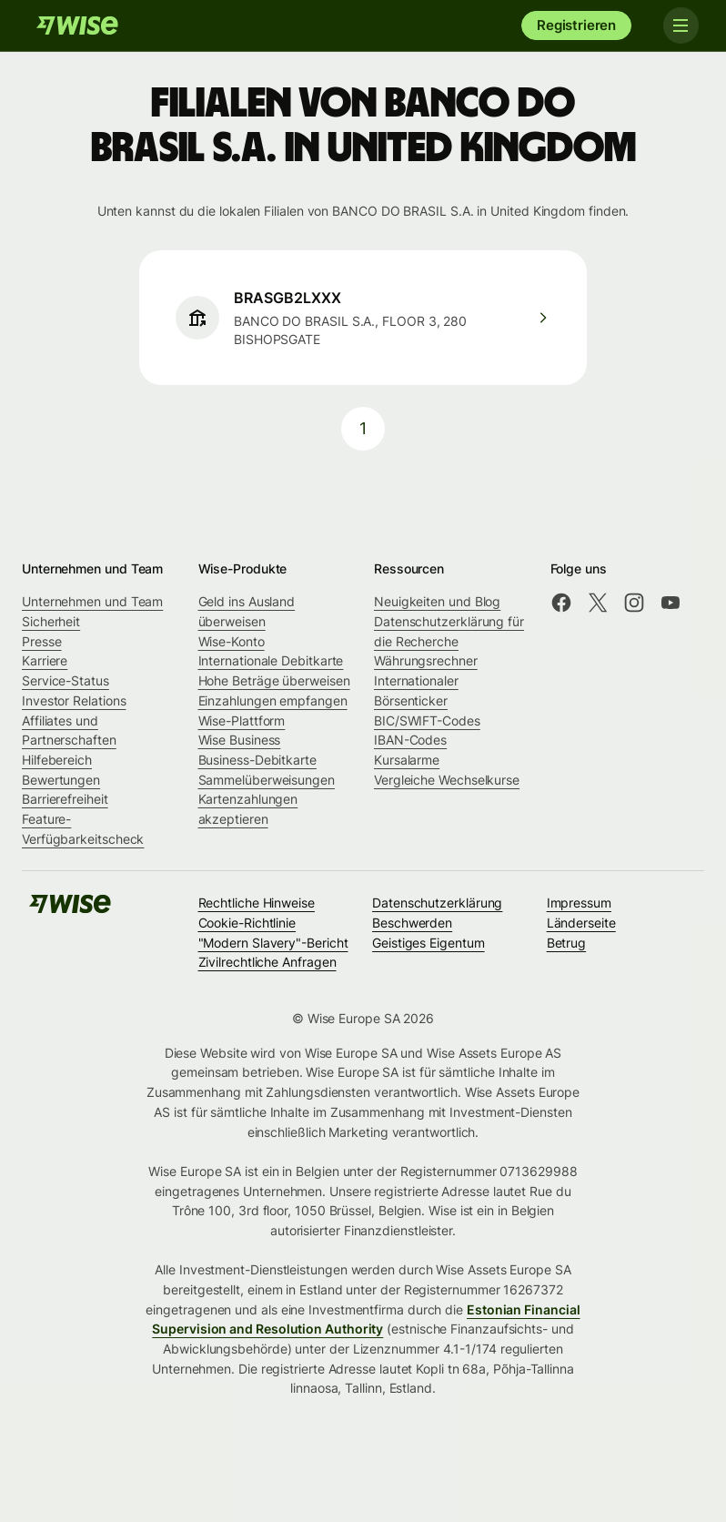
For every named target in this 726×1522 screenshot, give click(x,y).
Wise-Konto (231, 641)
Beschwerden (412, 922)
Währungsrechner (426, 660)
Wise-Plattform (242, 720)
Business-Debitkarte (257, 759)
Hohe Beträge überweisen (274, 680)
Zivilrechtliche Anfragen (267, 961)
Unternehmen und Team (92, 601)
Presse (42, 641)
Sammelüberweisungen (266, 779)
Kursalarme (406, 759)
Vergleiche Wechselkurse (446, 779)
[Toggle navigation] (678, 25)
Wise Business (239, 739)
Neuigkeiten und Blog (437, 601)
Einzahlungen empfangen (273, 700)
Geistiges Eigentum (428, 942)
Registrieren (576, 25)
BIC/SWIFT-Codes (427, 720)
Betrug (567, 942)
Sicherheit (51, 621)
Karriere (44, 660)
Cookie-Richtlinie (247, 922)
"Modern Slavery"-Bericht (273, 942)
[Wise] (77, 25)
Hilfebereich (57, 759)
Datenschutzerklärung (437, 902)
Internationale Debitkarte (271, 660)
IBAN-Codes (410, 739)
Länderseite (581, 922)
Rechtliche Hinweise (256, 902)
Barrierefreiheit (65, 799)
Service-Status (65, 680)
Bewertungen (61, 779)
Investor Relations (74, 700)
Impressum (579, 902)
